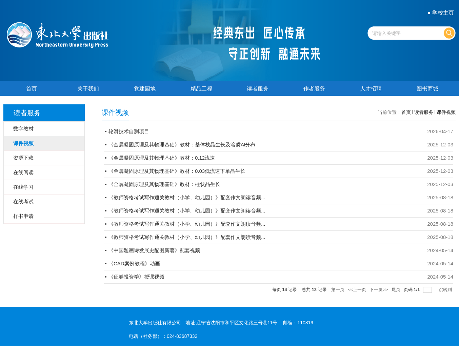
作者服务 (314, 88)
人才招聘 (371, 88)
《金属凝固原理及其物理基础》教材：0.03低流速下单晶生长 (176, 171)
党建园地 (145, 88)
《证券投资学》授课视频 (136, 277)
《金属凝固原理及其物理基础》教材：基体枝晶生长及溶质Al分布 (181, 144)
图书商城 (427, 88)
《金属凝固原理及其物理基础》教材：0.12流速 (161, 158)
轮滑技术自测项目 (128, 131)
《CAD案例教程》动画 (134, 263)
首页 (31, 88)
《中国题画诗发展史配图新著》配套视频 (154, 250)
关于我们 (88, 88)
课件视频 (446, 112)
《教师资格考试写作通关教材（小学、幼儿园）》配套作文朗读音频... (186, 197)
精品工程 (201, 88)
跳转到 (446, 289)
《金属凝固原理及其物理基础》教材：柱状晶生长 (164, 184)
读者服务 (257, 88)
